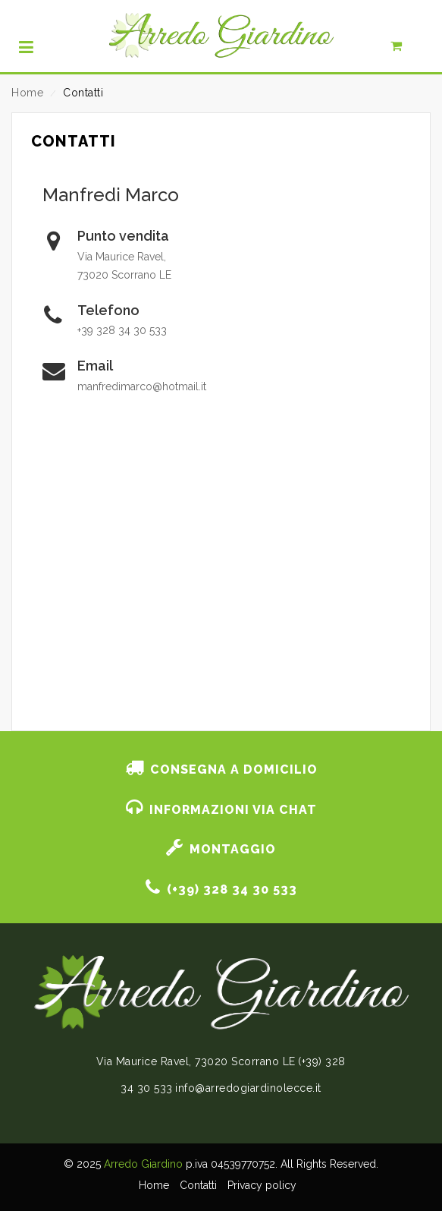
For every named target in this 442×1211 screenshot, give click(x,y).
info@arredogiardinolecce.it (248, 1088)
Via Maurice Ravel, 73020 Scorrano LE (196, 1061)
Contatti (198, 1185)
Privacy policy (261, 1185)
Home (27, 93)
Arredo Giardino (143, 1164)
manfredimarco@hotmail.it (141, 386)
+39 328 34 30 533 (122, 330)
